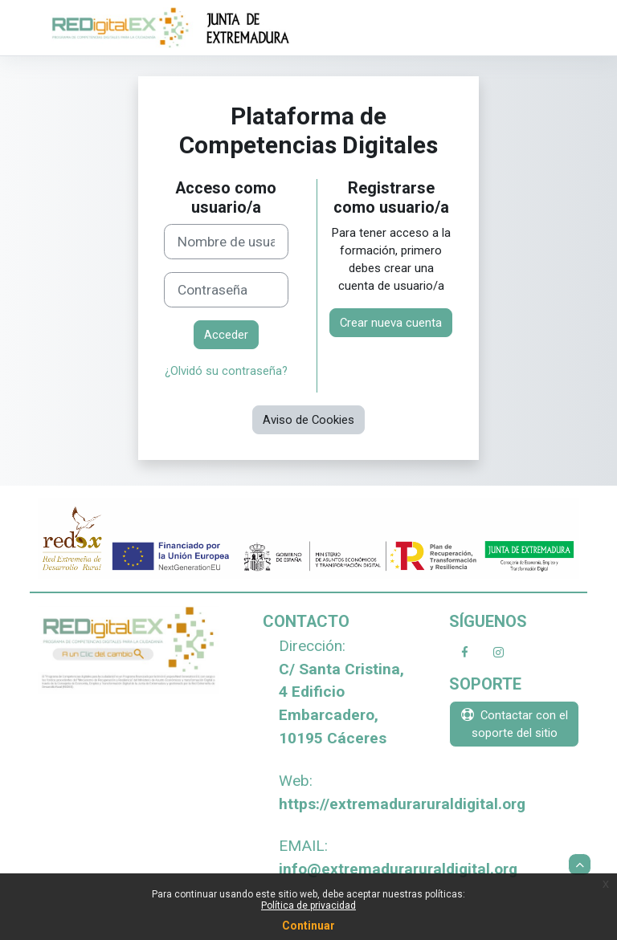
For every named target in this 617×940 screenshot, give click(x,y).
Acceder (226, 335)
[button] (579, 864)
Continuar (308, 925)
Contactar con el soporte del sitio (514, 724)
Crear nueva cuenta (391, 322)
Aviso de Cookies (308, 420)
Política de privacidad (308, 905)
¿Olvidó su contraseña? (226, 371)
